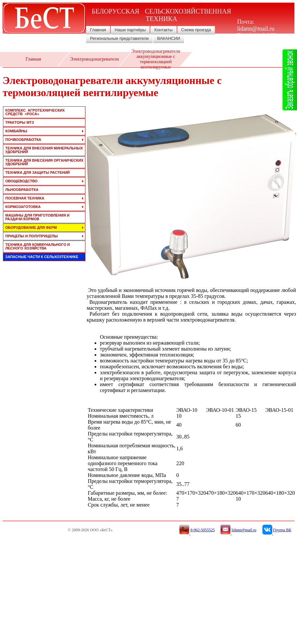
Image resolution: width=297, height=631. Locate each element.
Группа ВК (282, 530)
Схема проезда (196, 29)
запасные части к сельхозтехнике (41, 257)
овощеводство (21, 181)
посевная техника (24, 198)
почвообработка (23, 140)
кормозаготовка (23, 207)
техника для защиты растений (37, 172)
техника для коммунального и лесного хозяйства (37, 246)
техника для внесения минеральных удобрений (44, 150)
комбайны (16, 131)
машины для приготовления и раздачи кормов (37, 217)
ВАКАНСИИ (168, 38)
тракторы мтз (19, 122)
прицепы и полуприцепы (31, 236)
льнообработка (22, 190)
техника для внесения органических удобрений (44, 162)
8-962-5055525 (257, 39)
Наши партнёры (130, 29)
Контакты (163, 29)
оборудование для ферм (31, 227)
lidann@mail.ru (255, 28)
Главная (98, 29)
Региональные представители (119, 38)
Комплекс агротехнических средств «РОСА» (35, 112)
